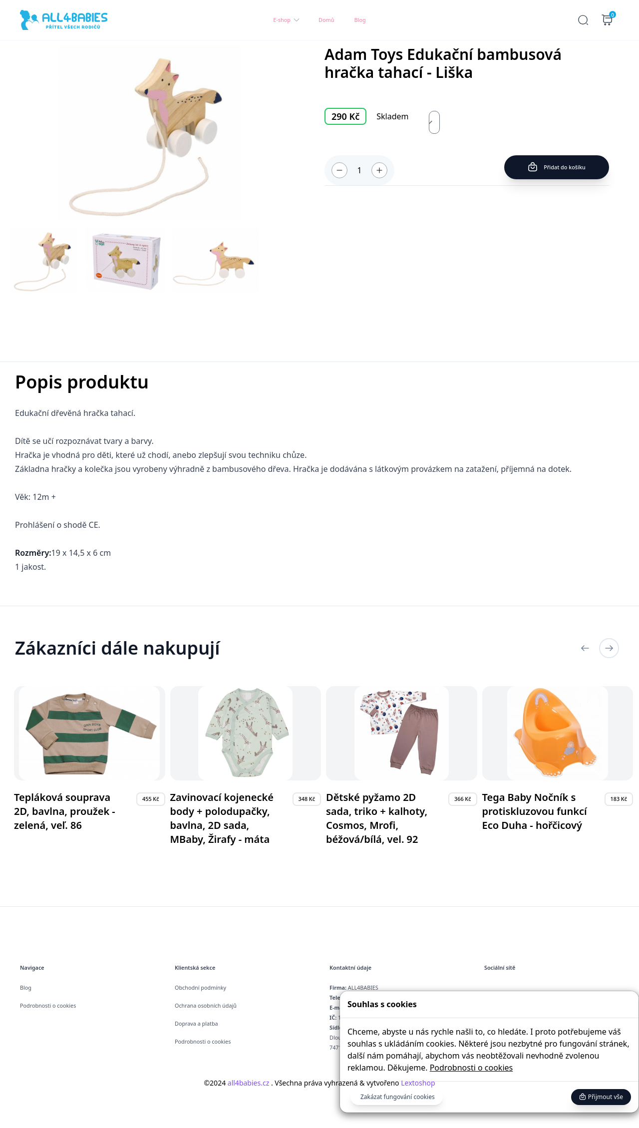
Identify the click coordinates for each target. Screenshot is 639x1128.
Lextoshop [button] (417, 1083)
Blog (360, 19)
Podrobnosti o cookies (471, 1067)
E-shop (287, 20)
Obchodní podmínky (200, 987)
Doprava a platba (196, 1023)
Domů (326, 19)
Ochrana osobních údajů (206, 1005)
